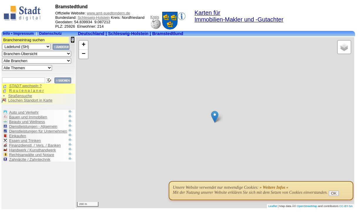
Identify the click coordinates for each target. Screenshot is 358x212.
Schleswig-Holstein (94, 17)
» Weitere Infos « (274, 187)
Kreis (154, 17)
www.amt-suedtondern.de (108, 13)
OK (334, 193)
